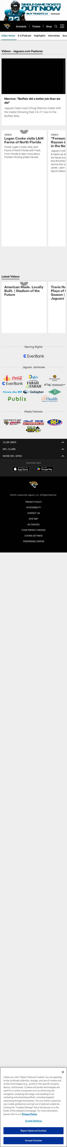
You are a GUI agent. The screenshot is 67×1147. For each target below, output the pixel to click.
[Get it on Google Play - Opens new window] (44, 635)
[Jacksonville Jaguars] (33, 650)
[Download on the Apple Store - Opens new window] (21, 634)
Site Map (33, 683)
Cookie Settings (34, 700)
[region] (33, 1107)
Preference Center (33, 706)
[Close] (63, 1072)
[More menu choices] (62, 26)
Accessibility (33, 672)
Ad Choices (33, 689)
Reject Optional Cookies (33, 1130)
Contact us (33, 678)
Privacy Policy (33, 666)
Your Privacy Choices (33, 695)
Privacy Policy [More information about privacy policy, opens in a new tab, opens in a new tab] (29, 1114)
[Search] (56, 26)
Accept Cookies (33, 1140)
